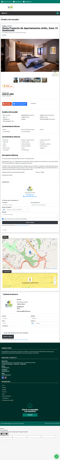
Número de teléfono (7, 207)
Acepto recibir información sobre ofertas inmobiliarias (16, 332)
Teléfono (33, 321)
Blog (3, 394)
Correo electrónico (35, 202)
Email (3, 321)
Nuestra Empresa (6, 396)
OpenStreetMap (54, 268)
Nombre (4, 316)
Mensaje (4, 212)
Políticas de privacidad (7, 400)
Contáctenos (5, 398)
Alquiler (4, 389)
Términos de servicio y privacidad (22, 225)
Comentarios (5, 325)
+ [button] (4, 241)
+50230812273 (28, 1)
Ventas (4, 387)
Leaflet (45, 268)
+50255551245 (18, 1)
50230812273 (31, 194)
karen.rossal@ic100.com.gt (30, 196)
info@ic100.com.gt (6, 374)
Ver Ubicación (26, 283)
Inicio (2, 17)
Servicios (4, 391)
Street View (8, 86)
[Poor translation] (5, 434)
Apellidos (33, 316)
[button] (57, 35)
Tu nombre (5, 202)
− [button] (4, 243)
